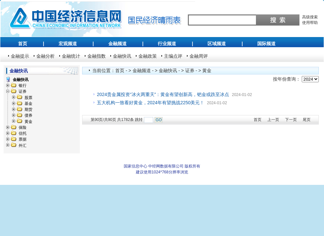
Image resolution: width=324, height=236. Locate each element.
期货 (28, 109)
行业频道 (167, 43)
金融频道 (117, 43)
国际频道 (266, 43)
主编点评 (173, 56)
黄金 (28, 121)
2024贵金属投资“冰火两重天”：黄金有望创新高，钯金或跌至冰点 (163, 94)
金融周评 (198, 56)
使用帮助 (310, 22)
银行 (23, 85)
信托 (23, 133)
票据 (23, 139)
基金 (28, 103)
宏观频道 (68, 43)
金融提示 (20, 56)
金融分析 (45, 56)
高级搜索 (310, 17)
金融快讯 (122, 56)
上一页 (273, 119)
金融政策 (147, 56)
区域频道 (216, 43)
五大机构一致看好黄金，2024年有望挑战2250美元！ (150, 102)
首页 (22, 43)
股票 (28, 97)
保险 (23, 127)
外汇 (23, 145)
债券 (28, 115)
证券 (23, 91)
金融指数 (96, 56)
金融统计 (71, 56)
